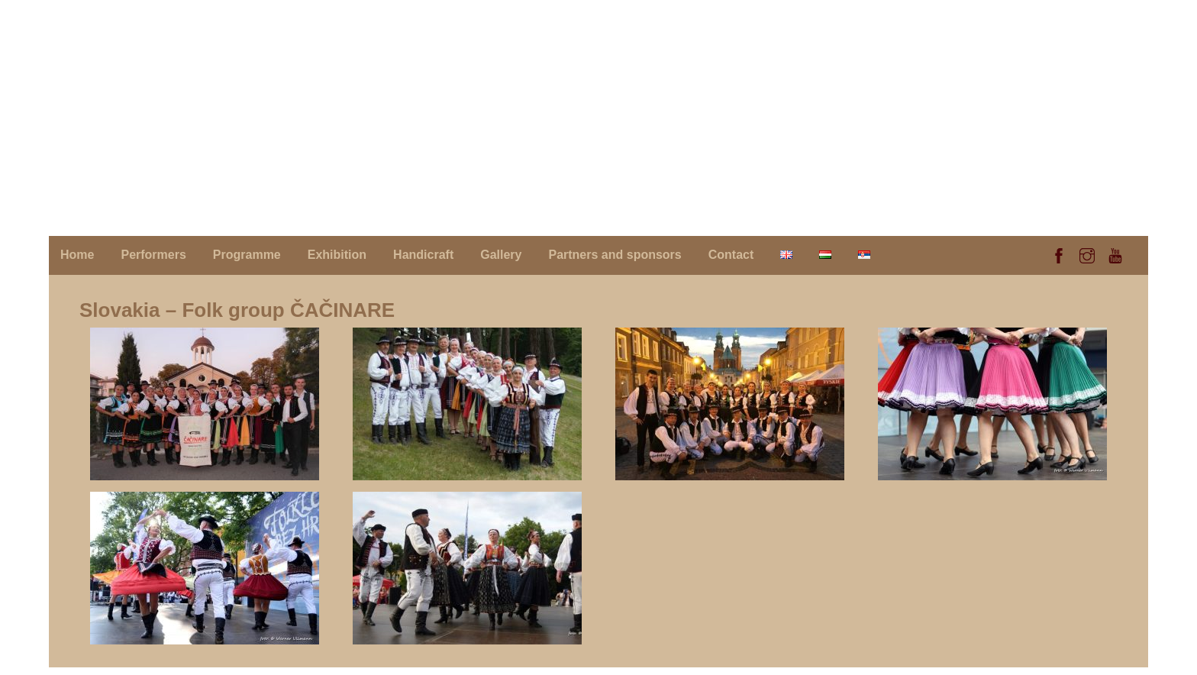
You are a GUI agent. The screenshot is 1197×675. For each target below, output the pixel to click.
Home (77, 254)
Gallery (500, 254)
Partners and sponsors (614, 254)
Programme (247, 254)
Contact (731, 254)
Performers (153, 254)
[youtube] (1115, 253)
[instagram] (1087, 253)
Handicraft (423, 254)
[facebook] (1059, 253)
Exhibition (337, 254)
